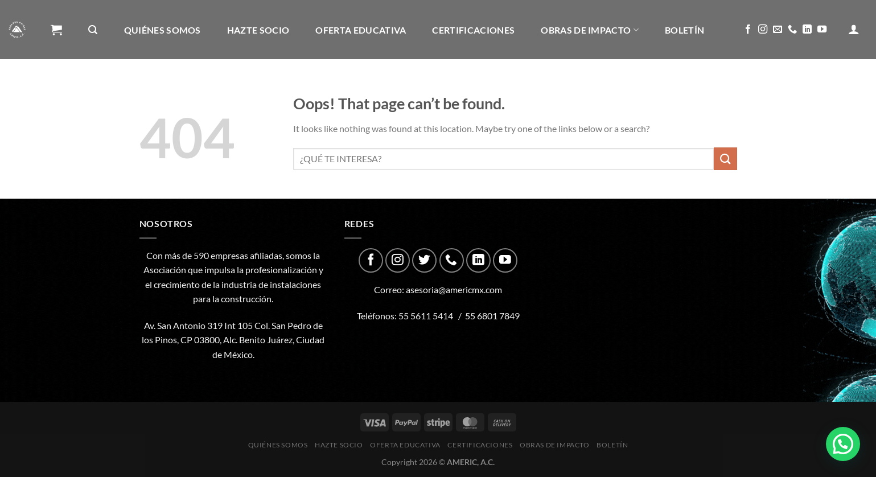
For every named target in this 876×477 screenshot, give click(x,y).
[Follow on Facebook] (747, 29)
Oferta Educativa (360, 29)
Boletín (684, 29)
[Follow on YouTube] (821, 29)
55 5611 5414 (425, 315)
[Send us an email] (777, 29)
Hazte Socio (258, 29)
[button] (843, 444)
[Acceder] (853, 29)
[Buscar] (92, 29)
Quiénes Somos (162, 29)
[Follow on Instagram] (762, 29)
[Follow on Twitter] (424, 260)
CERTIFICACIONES (473, 29)
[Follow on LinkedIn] (807, 29)
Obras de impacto (590, 29)
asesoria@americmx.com (454, 289)
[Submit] (725, 158)
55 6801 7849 (492, 315)
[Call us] (792, 29)
